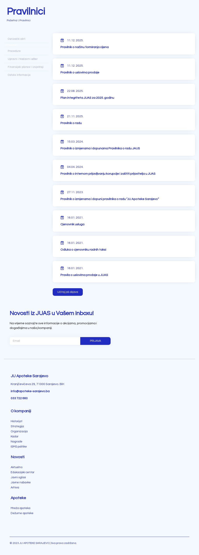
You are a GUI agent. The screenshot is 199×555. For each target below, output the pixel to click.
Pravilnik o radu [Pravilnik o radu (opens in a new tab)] (71, 123)
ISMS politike (19, 446)
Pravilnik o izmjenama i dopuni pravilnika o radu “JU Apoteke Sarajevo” (109, 199)
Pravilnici (11, 45)
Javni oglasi (18, 477)
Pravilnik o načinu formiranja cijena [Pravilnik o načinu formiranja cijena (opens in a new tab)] (84, 47)
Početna (12, 20)
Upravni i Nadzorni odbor (23, 59)
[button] (68, 292)
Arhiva (15, 487)
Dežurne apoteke (22, 513)
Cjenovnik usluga (72, 224)
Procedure (14, 51)
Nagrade (16, 441)
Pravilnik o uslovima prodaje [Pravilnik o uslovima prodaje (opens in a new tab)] (79, 72)
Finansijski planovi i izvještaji (26, 67)
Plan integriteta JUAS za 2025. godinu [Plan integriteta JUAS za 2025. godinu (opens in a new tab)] (87, 97)
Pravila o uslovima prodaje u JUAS (84, 275)
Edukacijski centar (22, 472)
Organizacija (19, 431)
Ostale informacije (19, 75)
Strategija (17, 426)
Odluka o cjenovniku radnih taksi (83, 249)
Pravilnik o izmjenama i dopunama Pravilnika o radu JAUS (100, 148)
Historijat (16, 421)
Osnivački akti (16, 39)
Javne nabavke (21, 482)
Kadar (14, 436)
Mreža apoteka (20, 508)
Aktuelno (16, 467)
